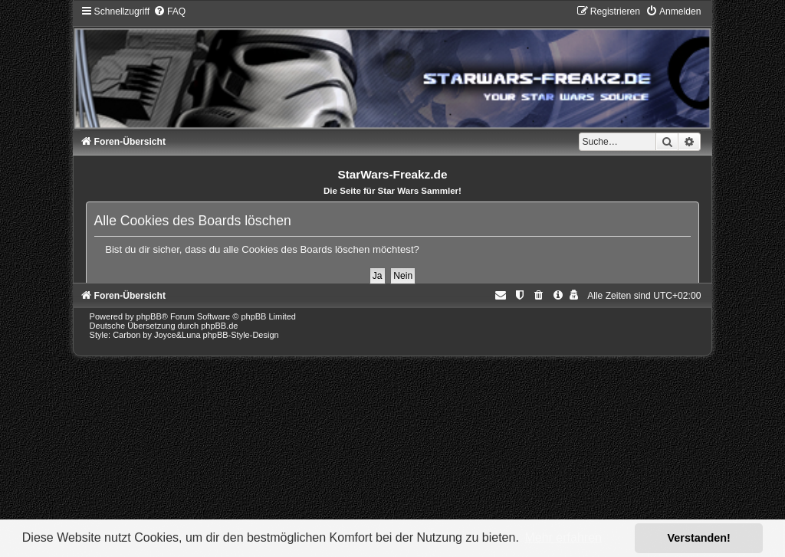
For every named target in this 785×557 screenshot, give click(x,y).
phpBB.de (219, 325)
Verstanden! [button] (699, 538)
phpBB (149, 316)
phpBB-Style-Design (241, 334)
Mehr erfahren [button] (563, 537)
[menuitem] (169, 11)
